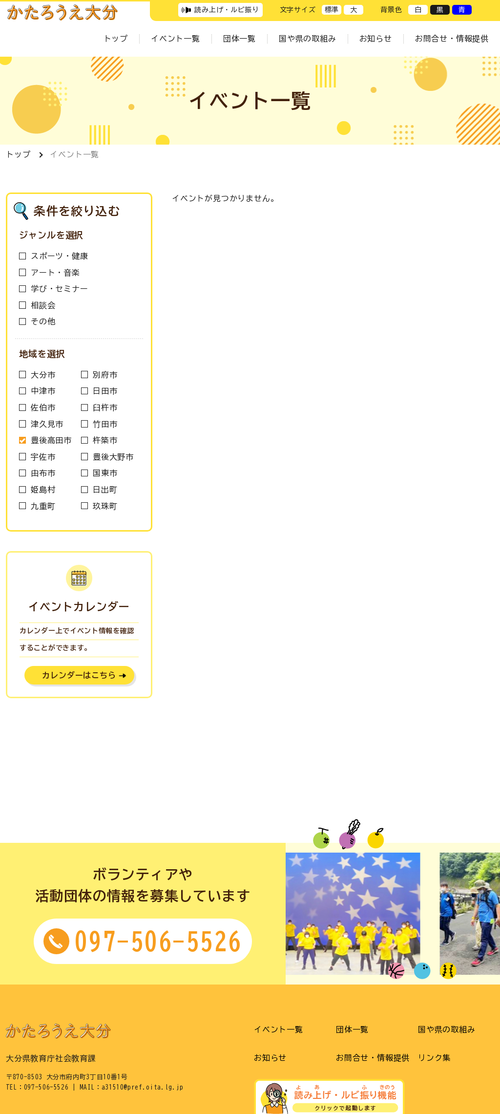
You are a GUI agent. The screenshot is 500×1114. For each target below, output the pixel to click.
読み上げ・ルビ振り (226, 9)
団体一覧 (239, 39)
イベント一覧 (175, 39)
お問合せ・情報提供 (452, 39)
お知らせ (375, 39)
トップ (116, 39)
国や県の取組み (307, 39)
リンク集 (434, 1058)
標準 (332, 9)
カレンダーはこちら (79, 675)
